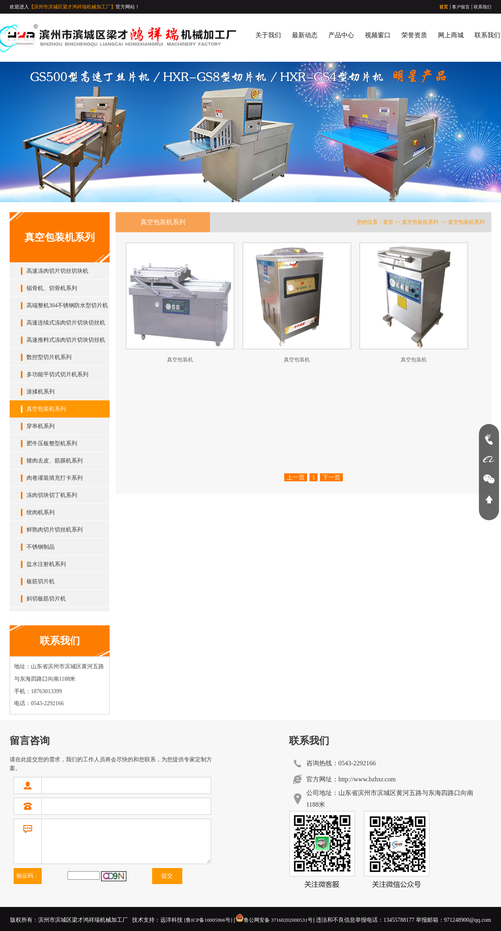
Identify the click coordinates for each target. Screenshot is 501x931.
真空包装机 (180, 360)
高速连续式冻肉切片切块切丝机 (65, 323)
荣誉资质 (414, 35)
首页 (443, 6)
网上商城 (451, 35)
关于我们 (268, 35)
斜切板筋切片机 (46, 599)
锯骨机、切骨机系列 (51, 288)
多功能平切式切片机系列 (57, 374)
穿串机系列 (40, 426)
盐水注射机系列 (46, 564)
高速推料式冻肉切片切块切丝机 (65, 340)
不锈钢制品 (40, 547)
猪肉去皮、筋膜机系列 (54, 461)
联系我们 (482, 6)
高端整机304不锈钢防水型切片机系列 (67, 308)
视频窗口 (378, 35)
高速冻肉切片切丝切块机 (57, 271)
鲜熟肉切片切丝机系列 (54, 530)
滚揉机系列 (40, 392)
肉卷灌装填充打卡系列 (54, 478)
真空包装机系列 (46, 409)
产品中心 (341, 35)
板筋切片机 (40, 581)
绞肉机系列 (40, 512)
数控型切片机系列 (48, 357)
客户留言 (461, 6)
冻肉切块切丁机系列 (51, 495)
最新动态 (305, 35)
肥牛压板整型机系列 (51, 443)
